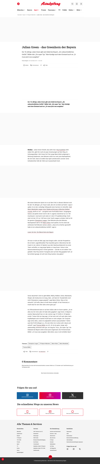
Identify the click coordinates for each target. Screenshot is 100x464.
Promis (43, 10)
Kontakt (51, 442)
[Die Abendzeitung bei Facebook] (27, 395)
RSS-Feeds (35, 437)
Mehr (78, 10)
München (20, 10)
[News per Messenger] (27, 412)
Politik (64, 10)
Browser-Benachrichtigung (39, 439)
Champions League (41, 220)
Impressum (69, 431)
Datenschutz (69, 435)
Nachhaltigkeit (20, 452)
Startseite (20, 14)
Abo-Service (52, 437)
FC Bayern (19, 437)
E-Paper (52, 439)
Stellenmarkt (36, 450)
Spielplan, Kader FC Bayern (39, 446)
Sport (36, 10)
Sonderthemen (53, 450)
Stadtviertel (19, 433)
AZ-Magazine (53, 448)
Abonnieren (52, 435)
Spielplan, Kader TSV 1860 (39, 448)
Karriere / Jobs (53, 433)
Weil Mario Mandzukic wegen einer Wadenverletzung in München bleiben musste (50, 209)
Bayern (29, 10)
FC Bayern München (31, 14)
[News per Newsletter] (50, 412)
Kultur (71, 10)
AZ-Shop (52, 446)
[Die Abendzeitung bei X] (72, 395)
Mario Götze (46, 222)
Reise (18, 450)
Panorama (51, 10)
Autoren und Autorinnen (55, 431)
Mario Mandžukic (64, 343)
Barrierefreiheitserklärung (72, 437)
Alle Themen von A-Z (38, 431)
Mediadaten (52, 444)
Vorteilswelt (36, 444)
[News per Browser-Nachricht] (72, 412)
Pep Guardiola (60, 150)
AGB (68, 433)
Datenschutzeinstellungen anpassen (75, 442)
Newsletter (35, 433)
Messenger (35, 435)
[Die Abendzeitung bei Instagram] (50, 395)
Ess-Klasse (35, 442)
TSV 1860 (19, 439)
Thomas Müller (40, 325)
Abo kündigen (70, 439)
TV (59, 10)
